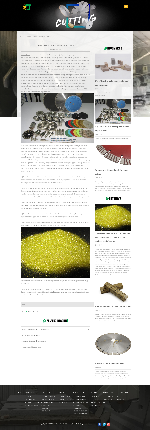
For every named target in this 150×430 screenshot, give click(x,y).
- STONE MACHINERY (80, 414)
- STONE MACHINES (31, 405)
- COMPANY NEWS (65, 396)
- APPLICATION (96, 402)
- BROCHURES (107, 399)
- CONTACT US (45, 411)
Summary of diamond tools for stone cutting (35, 329)
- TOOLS (118, 396)
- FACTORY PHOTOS (47, 399)
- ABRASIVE (77, 408)
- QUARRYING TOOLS (32, 402)
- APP (104, 402)
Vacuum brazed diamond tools (30, 335)
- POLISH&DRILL (30, 399)
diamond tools (38, 289)
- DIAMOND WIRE (78, 405)
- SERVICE (94, 405)
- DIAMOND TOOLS (79, 396)
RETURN (30, 312)
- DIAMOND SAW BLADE (80, 402)
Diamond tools (25, 55)
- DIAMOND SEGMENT (80, 399)
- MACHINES (120, 399)
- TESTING (94, 399)
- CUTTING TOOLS (31, 396)
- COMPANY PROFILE (48, 402)
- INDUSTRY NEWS (65, 399)
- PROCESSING (95, 396)
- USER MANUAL (108, 396)
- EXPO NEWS (63, 402)
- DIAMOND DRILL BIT (80, 411)
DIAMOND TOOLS (45, 36)
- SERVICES (44, 408)
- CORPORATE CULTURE (48, 396)
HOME (35, 36)
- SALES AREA (45, 405)
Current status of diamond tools (31, 347)
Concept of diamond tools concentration (33, 341)
